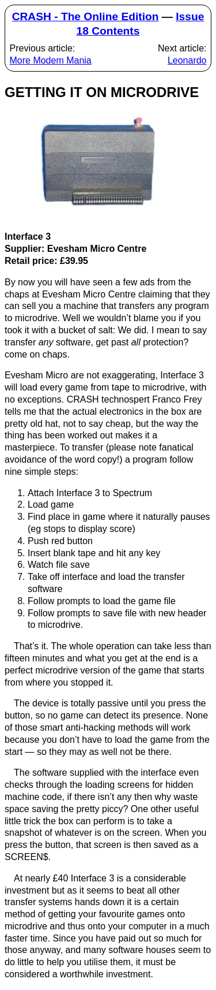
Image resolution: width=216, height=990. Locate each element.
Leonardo (187, 60)
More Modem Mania (50, 60)
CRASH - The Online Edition (85, 16)
